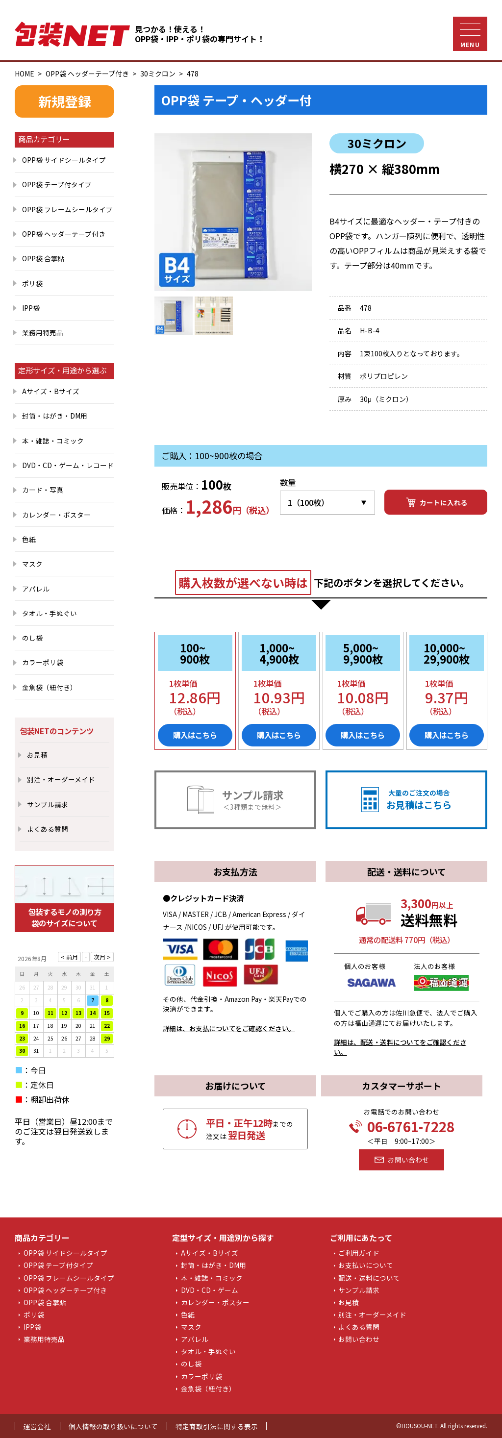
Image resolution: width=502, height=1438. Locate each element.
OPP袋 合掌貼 (43, 258)
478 (193, 73)
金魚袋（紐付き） (49, 687)
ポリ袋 (32, 283)
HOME (24, 73)
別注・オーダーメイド (61, 779)
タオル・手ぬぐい (49, 613)
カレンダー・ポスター (56, 515)
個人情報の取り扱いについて (113, 1426)
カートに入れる (436, 502)
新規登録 (64, 101)
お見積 (37, 755)
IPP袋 (31, 308)
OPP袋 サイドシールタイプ (64, 160)
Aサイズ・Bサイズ (50, 391)
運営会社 (37, 1426)
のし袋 (32, 638)
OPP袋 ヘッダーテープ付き (87, 73)
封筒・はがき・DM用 (54, 416)
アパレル (36, 589)
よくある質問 (47, 829)
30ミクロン (158, 73)
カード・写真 (42, 490)
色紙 (29, 539)
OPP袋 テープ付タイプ (57, 184)
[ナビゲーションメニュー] (470, 34)
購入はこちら (195, 734)
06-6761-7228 (401, 1126)
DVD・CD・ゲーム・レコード (68, 465)
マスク (32, 564)
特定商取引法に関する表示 (217, 1426)
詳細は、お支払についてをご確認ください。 (229, 1028)
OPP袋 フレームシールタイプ (67, 209)
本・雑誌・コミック (53, 441)
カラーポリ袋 (42, 662)
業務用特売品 (42, 332)
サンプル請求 (47, 804)
